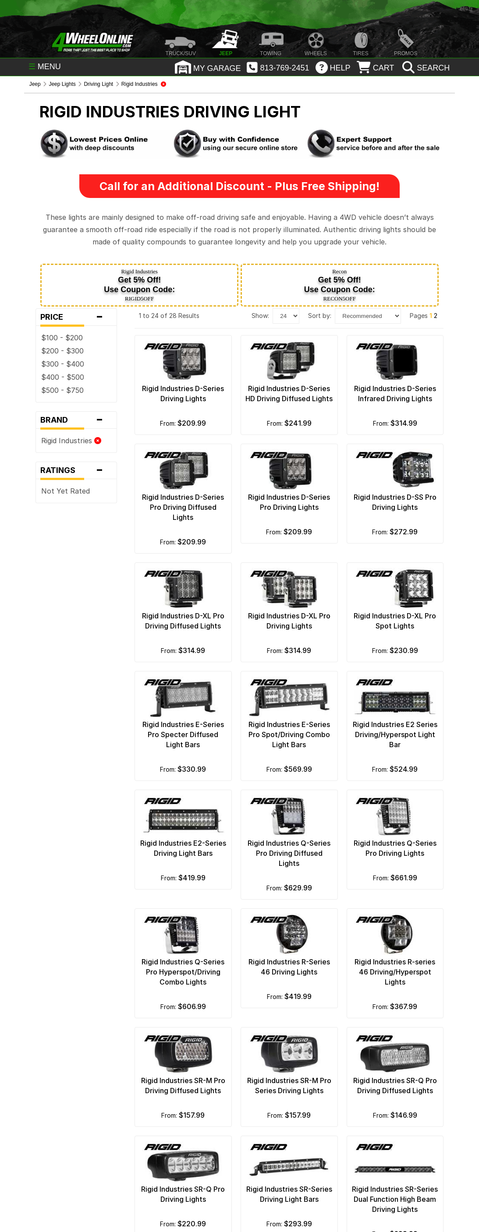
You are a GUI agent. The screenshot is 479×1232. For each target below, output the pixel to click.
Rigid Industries (71, 440)
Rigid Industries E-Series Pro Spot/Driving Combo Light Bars (289, 734)
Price (76, 317)
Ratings (76, 470)
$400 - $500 (62, 377)
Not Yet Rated (65, 491)
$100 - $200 (62, 337)
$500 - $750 (62, 390)
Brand (76, 420)
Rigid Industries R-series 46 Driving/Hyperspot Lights (395, 971)
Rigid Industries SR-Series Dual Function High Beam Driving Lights (395, 1199)
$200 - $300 (62, 350)
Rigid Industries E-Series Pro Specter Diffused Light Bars (183, 734)
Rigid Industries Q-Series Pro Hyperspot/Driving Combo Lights (183, 971)
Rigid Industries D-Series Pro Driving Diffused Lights (183, 507)
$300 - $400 (62, 364)
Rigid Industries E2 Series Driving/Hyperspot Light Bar (395, 734)
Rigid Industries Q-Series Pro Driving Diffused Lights (289, 853)
